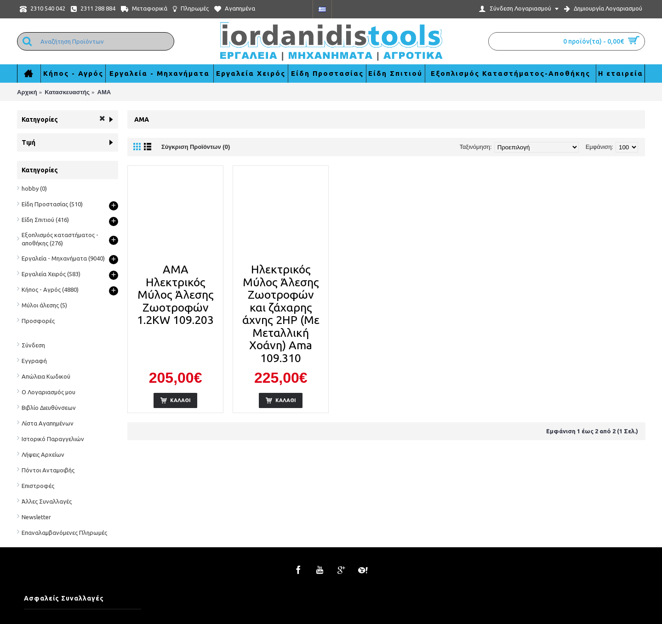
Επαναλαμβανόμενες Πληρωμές (64, 532)
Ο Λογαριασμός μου (48, 392)
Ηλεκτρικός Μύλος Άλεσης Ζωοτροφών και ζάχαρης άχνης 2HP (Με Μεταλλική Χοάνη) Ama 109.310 (281, 313)
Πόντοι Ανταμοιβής (48, 470)
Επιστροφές (38, 485)
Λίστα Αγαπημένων (48, 423)
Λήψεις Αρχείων (43, 454)
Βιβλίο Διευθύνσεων (49, 407)
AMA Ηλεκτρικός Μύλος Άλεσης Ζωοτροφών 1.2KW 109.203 (175, 294)
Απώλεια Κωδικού (46, 376)
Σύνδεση (33, 345)
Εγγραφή (34, 360)
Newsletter (36, 517)
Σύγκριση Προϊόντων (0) (195, 146)
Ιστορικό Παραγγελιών (53, 439)
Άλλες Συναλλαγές (47, 501)
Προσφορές (38, 321)
